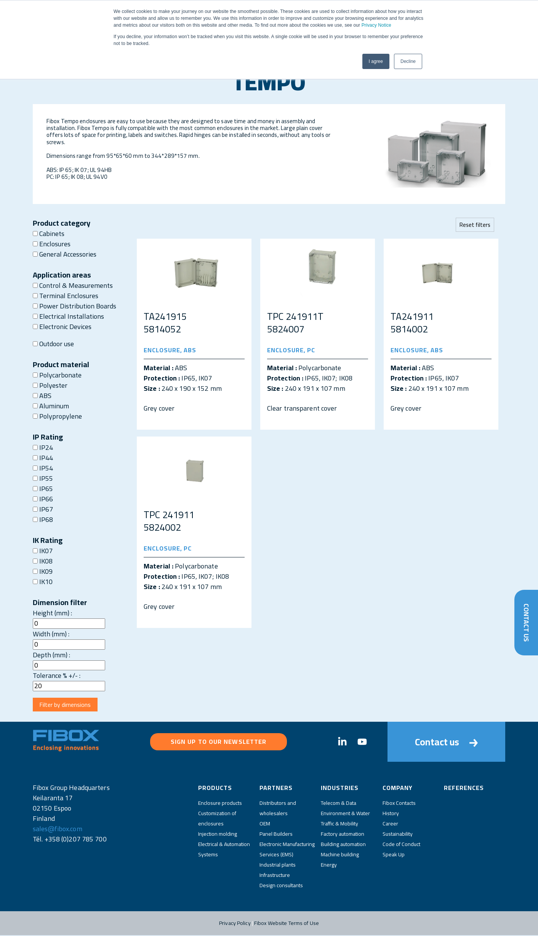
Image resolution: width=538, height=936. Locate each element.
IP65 (43, 488)
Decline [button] (408, 61)
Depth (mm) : (51, 655)
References (464, 788)
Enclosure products (220, 804)
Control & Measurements (73, 285)
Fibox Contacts (399, 804)
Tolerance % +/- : (56, 675)
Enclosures (51, 244)
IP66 (43, 499)
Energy (329, 865)
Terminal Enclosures (65, 295)
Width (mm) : (51, 634)
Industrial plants (277, 865)
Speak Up (394, 855)
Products (215, 788)
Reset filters (474, 224)
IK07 (43, 550)
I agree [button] (376, 61)
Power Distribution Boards (74, 306)
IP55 (43, 478)
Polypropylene (57, 416)
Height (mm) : (52, 613)
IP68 (43, 519)
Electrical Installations (68, 316)
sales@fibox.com (57, 829)
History (391, 814)
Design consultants (281, 886)
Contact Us (526, 622)
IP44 (43, 457)
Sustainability (398, 835)
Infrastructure (274, 876)
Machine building (340, 855)
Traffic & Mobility (339, 824)
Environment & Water (345, 814)
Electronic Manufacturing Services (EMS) (287, 850)
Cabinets (48, 233)
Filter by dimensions (66, 705)
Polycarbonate (57, 375)
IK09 (43, 571)
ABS (42, 395)
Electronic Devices (62, 326)
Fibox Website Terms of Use (286, 924)
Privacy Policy (235, 924)
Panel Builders (276, 835)
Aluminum (51, 406)
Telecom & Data (338, 804)
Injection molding (217, 835)
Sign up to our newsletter (219, 742)
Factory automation (342, 835)
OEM (264, 824)
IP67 (43, 509)
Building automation (343, 845)
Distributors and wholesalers (277, 809)
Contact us (446, 742)
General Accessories (64, 254)
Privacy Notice (376, 25)
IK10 (43, 581)
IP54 (43, 468)
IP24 (43, 447)
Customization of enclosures (217, 819)
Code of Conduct (401, 845)
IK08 (43, 561)
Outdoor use (53, 343)
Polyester (50, 385)
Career (390, 824)
